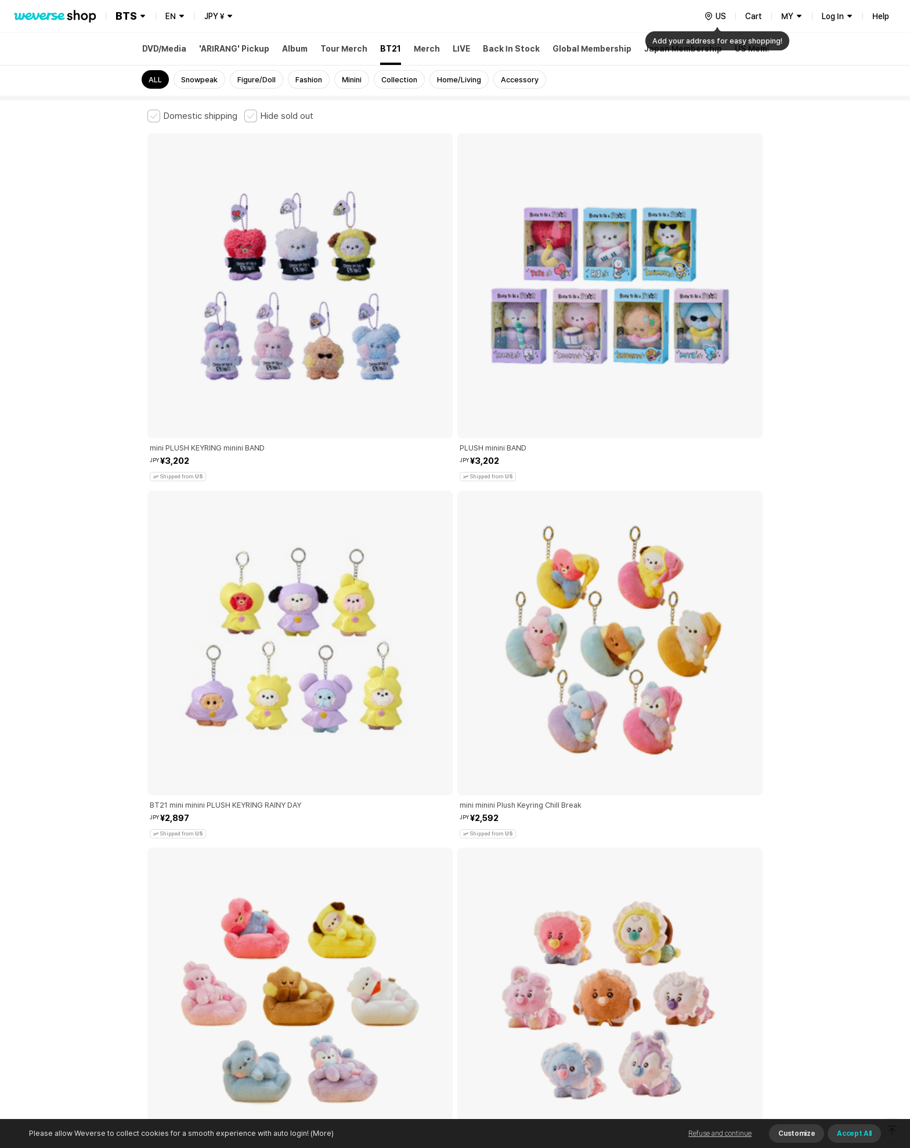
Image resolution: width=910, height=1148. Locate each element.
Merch (427, 48)
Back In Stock (511, 48)
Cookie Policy (569, 954)
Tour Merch (343, 48)
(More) (321, 1133)
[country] (715, 16)
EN (170, 16)
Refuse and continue (720, 1133)
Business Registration (323, 1005)
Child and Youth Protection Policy (418, 954)
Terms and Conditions (180, 954)
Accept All (854, 1133)
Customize (796, 1133)
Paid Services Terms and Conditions (289, 954)
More (455, 873)
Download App (733, 1073)
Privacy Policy (510, 954)
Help (880, 16)
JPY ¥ (214, 16)
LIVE (461, 48)
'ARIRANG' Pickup (234, 48)
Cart (753, 16)
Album (295, 48)
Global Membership (591, 48)
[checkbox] (192, 116)
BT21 (390, 48)
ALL (155, 79)
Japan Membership (683, 48)
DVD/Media (164, 48)
